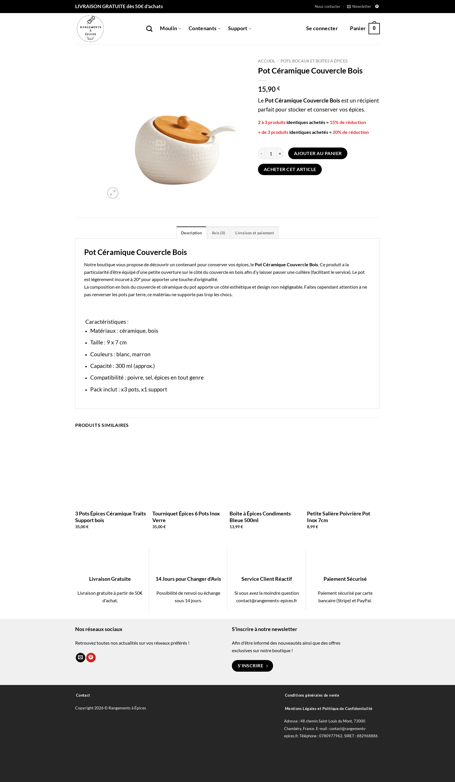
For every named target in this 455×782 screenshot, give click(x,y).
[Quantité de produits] (271, 153)
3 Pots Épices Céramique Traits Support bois (110, 516)
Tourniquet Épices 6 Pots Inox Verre (186, 516)
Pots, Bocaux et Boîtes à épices (314, 61)
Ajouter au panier (318, 153)
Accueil (266, 61)
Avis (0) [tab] (218, 233)
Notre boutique (99, 264)
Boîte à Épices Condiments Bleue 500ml (260, 516)
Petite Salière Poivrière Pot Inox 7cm (338, 516)
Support (239, 28)
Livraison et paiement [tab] (254, 233)
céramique (133, 330)
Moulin (170, 28)
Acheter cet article (290, 169)
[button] (359, 6)
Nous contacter (327, 6)
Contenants (205, 28)
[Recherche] (149, 28)
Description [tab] (191, 233)
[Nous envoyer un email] (80, 658)
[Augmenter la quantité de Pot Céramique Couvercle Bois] (280, 153)
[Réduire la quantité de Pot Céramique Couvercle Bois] (261, 153)
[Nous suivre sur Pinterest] (377, 7)
